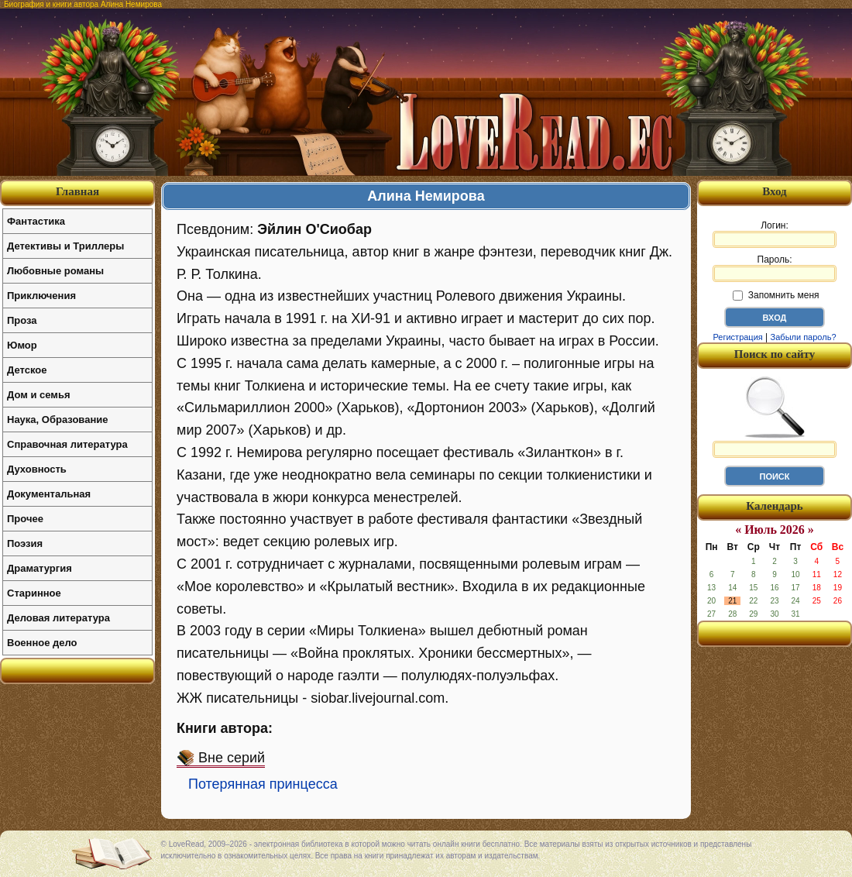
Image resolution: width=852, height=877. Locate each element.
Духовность (37, 469)
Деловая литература (58, 618)
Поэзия (25, 543)
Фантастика (36, 221)
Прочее (25, 518)
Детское (26, 370)
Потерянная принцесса (263, 784)
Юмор (22, 345)
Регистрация (737, 337)
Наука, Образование (57, 419)
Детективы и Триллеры (65, 246)
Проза (22, 320)
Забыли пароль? (804, 337)
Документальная (49, 494)
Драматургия (39, 568)
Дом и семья (38, 395)
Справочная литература (67, 444)
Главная (77, 191)
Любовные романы (55, 271)
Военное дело (42, 642)
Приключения (41, 295)
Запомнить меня (776, 295)
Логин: (775, 234)
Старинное (34, 593)
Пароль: (775, 268)
